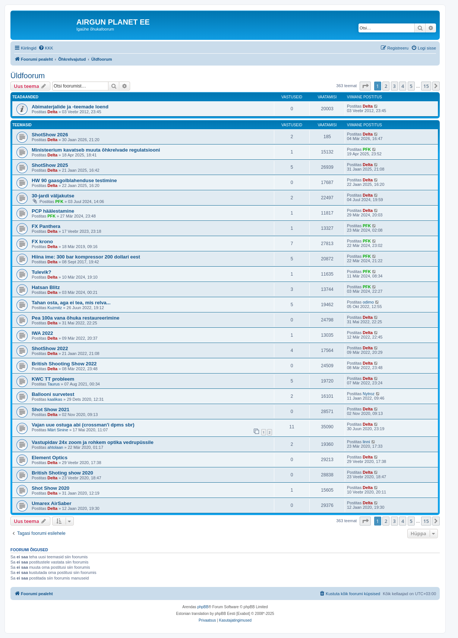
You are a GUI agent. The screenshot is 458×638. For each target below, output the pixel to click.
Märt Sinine (57, 430)
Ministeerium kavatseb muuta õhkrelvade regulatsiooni (96, 150)
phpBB (202, 607)
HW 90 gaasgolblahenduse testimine (74, 180)
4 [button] (402, 86)
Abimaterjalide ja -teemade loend (70, 106)
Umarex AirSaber (52, 503)
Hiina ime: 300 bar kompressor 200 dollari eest (86, 257)
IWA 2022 (42, 333)
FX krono (42, 241)
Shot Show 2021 (50, 409)
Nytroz (369, 393)
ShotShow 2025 (50, 165)
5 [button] (411, 86)
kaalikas (54, 399)
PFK (367, 149)
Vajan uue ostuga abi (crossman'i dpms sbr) (83, 425)
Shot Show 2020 (50, 488)
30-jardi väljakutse (53, 196)
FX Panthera (46, 226)
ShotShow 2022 (50, 348)
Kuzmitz (54, 307)
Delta (52, 111)
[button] (365, 86)
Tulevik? (41, 272)
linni (366, 441)
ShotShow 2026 (50, 134)
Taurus (53, 384)
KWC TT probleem (53, 379)
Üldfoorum (27, 76)
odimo (368, 302)
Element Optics (49, 457)
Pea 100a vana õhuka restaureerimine (75, 318)
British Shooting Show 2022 (64, 363)
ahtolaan (55, 447)
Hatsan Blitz (46, 287)
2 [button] (386, 86)
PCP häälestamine (53, 211)
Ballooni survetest (53, 394)
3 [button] (394, 86)
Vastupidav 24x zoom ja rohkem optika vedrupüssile (93, 442)
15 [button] (426, 86)
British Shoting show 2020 (62, 473)
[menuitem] (45, 48)
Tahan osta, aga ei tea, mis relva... (71, 302)
